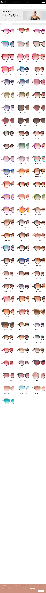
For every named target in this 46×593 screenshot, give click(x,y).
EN (44, 2)
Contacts (36, 2)
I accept (40, 590)
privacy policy (32, 588)
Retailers (26, 2)
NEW (43, 23)
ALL (40, 23)
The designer (15, 2)
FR (43, 2)
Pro (33, 2)
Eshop (30, 2)
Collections (21, 2)
